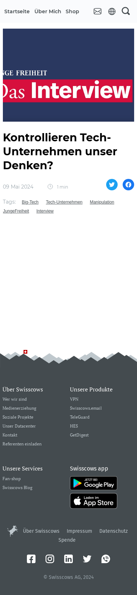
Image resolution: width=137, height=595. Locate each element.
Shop (72, 11)
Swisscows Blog (17, 488)
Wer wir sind (15, 399)
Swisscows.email (86, 408)
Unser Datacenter (19, 426)
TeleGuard (80, 417)
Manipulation (102, 202)
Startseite (17, 11)
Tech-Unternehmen (64, 202)
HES (74, 426)
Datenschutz (113, 531)
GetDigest (79, 435)
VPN (74, 399)
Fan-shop (12, 479)
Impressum (79, 531)
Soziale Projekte (18, 417)
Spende (67, 540)
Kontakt (10, 435)
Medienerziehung (19, 408)
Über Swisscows (41, 531)
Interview (45, 211)
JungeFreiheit (16, 211)
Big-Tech (30, 202)
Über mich (47, 11)
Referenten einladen (22, 444)
